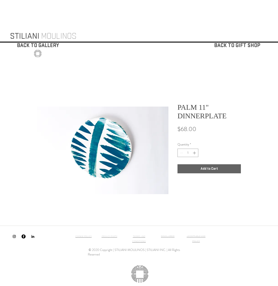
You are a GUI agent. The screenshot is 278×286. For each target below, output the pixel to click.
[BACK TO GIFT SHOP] (237, 45)
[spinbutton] (188, 153)
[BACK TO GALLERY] (38, 45)
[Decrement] (181, 153)
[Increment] (195, 153)
